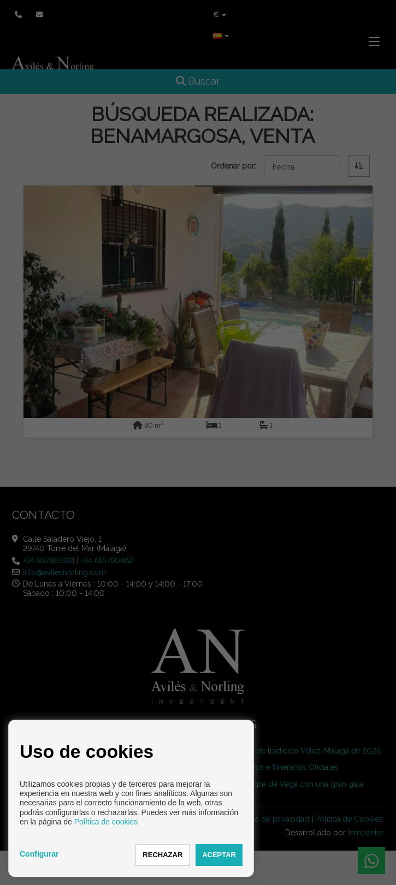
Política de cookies (106, 821)
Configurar (39, 854)
